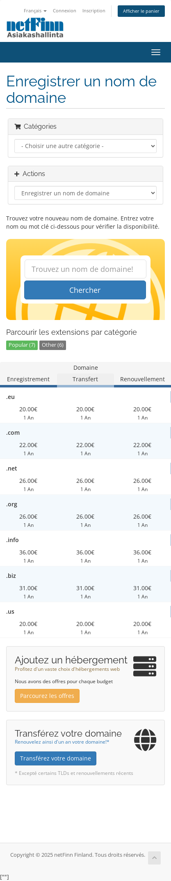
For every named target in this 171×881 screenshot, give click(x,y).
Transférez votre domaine (55, 758)
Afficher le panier (141, 11)
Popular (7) (22, 344)
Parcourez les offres (47, 696)
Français (35, 10)
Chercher (84, 290)
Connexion (64, 10)
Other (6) (53, 344)
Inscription (93, 10)
